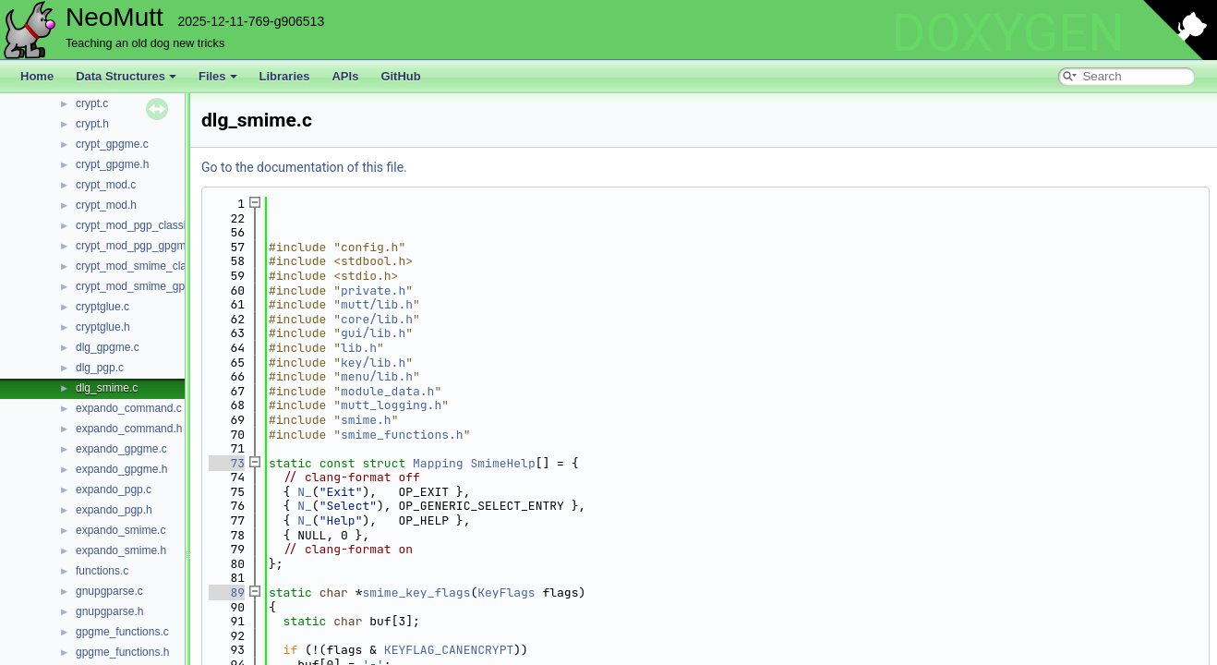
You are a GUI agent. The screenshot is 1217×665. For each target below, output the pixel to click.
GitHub (400, 76)
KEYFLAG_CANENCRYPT (448, 650)
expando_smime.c (120, 530)
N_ (304, 492)
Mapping (438, 463)
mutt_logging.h (391, 405)
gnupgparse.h (109, 611)
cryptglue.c (102, 306)
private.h (373, 290)
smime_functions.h (402, 434)
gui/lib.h (373, 333)
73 (227, 463)
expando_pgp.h (114, 509)
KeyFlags (506, 592)
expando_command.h (129, 428)
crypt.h (92, 123)
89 (227, 592)
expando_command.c (129, 408)
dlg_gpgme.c (107, 347)
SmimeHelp (502, 463)
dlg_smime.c (107, 387)
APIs (344, 76)
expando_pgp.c (113, 489)
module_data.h (387, 391)
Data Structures (126, 76)
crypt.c (92, 103)
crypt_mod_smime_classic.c (145, 266)
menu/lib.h (377, 376)
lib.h (359, 348)
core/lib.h (377, 319)
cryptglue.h (103, 326)
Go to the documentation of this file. (304, 167)
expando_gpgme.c (121, 448)
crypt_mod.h (106, 205)
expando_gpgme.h (121, 469)
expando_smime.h (121, 550)
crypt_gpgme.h (112, 164)
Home (37, 76)
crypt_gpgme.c (112, 144)
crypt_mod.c (106, 184)
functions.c (102, 570)
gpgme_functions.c (122, 631)
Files (218, 76)
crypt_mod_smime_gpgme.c (145, 286)
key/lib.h (373, 362)
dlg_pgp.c (100, 367)
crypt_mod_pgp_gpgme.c (138, 245)
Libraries (284, 76)
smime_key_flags (416, 592)
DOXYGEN (1008, 33)
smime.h (366, 420)
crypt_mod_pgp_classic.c (138, 225)
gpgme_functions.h (122, 652)
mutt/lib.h (377, 304)
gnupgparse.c (109, 591)
